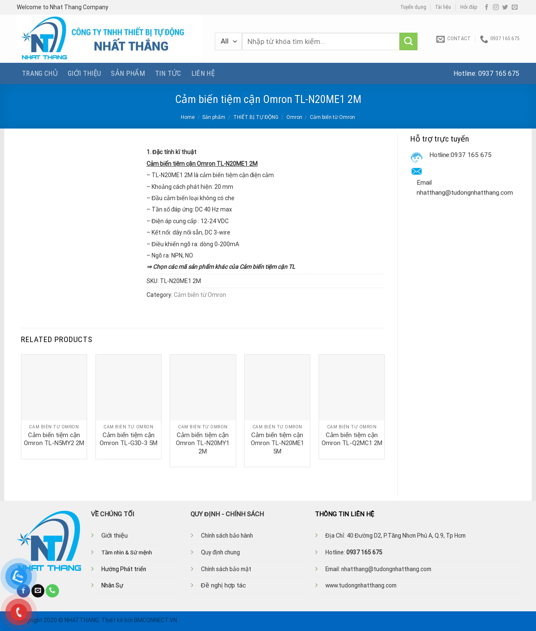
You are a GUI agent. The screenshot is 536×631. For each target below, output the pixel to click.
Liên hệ (203, 73)
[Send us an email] (515, 7)
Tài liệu (443, 7)
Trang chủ (40, 73)
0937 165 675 (498, 73)
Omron (294, 117)
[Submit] (408, 42)
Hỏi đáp (468, 7)
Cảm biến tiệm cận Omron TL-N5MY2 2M (54, 439)
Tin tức (168, 73)
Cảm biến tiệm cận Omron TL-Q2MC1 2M (352, 439)
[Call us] (52, 591)
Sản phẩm (128, 73)
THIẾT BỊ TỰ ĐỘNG (256, 117)
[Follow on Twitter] (505, 7)
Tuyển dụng (413, 7)
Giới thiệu (84, 73)
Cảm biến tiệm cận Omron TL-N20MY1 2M (202, 443)
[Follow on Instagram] (496, 7)
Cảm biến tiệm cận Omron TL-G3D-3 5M (128, 439)
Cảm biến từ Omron (332, 117)
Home (188, 117)
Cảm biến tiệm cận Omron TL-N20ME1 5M (277, 443)
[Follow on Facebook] (487, 7)
